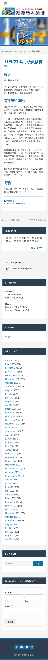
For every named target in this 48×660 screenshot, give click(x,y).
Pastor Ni (17, 51)
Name (8, 592)
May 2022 (9, 490)
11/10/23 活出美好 (36, 220)
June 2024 (10, 442)
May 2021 (9, 535)
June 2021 (10, 531)
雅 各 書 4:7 (36, 247)
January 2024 (11, 461)
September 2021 (13, 520)
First (6, 601)
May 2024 (9, 446)
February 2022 (12, 502)
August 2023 (11, 479)
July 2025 (9, 394)
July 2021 (9, 528)
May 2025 (9, 401)
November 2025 (13, 379)
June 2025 (10, 397)
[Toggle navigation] (5, 3)
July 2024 (9, 438)
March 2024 (11, 453)
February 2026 (12, 367)
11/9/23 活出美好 (11, 220)
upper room (20, 203)
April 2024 (10, 449)
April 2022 (10, 494)
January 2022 (11, 505)
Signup (10, 621)
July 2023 (9, 483)
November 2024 (13, 423)
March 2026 (11, 364)
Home (6, 51)
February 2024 (12, 457)
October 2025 (11, 382)
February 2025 (12, 412)
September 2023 (13, 476)
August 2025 (11, 390)
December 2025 (12, 375)
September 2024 (13, 431)
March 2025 (11, 408)
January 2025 (11, 416)
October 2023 (11, 472)
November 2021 (13, 513)
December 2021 (12, 509)
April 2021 (10, 539)
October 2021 (11, 516)
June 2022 (10, 487)
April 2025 (10, 405)
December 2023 (12, 464)
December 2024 (12, 420)
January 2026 (11, 371)
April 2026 (10, 360)
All (11, 51)
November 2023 (13, 468)
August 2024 (11, 435)
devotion (10, 203)
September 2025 (13, 386)
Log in (8, 336)
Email (8, 606)
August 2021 (11, 524)
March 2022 (11, 498)
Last (27, 601)
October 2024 (11, 427)
